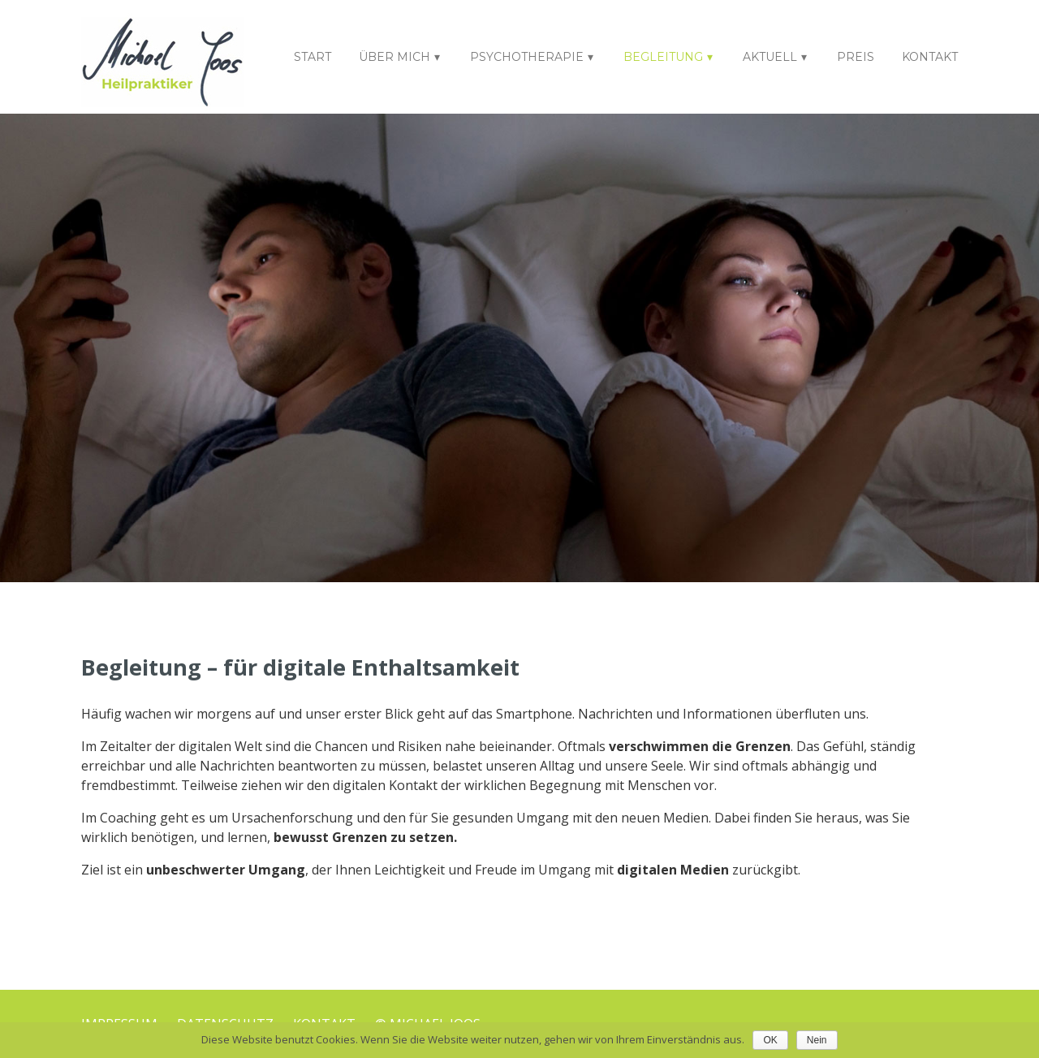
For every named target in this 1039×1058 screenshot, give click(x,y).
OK (770, 1040)
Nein (817, 1040)
